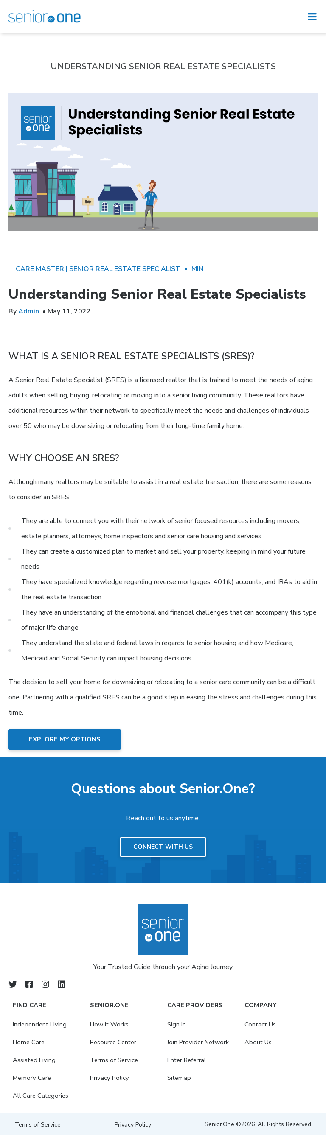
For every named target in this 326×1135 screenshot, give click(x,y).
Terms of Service (114, 1060)
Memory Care (32, 1077)
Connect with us (163, 847)
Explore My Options (65, 739)
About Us (258, 1042)
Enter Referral (187, 1060)
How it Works (110, 1024)
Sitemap (179, 1077)
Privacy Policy (110, 1077)
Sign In (176, 1024)
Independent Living (41, 1024)
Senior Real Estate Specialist (124, 269)
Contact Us (260, 1024)
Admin (28, 311)
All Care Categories (41, 1095)
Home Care (29, 1042)
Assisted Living (35, 1060)
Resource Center (114, 1042)
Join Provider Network (199, 1042)
